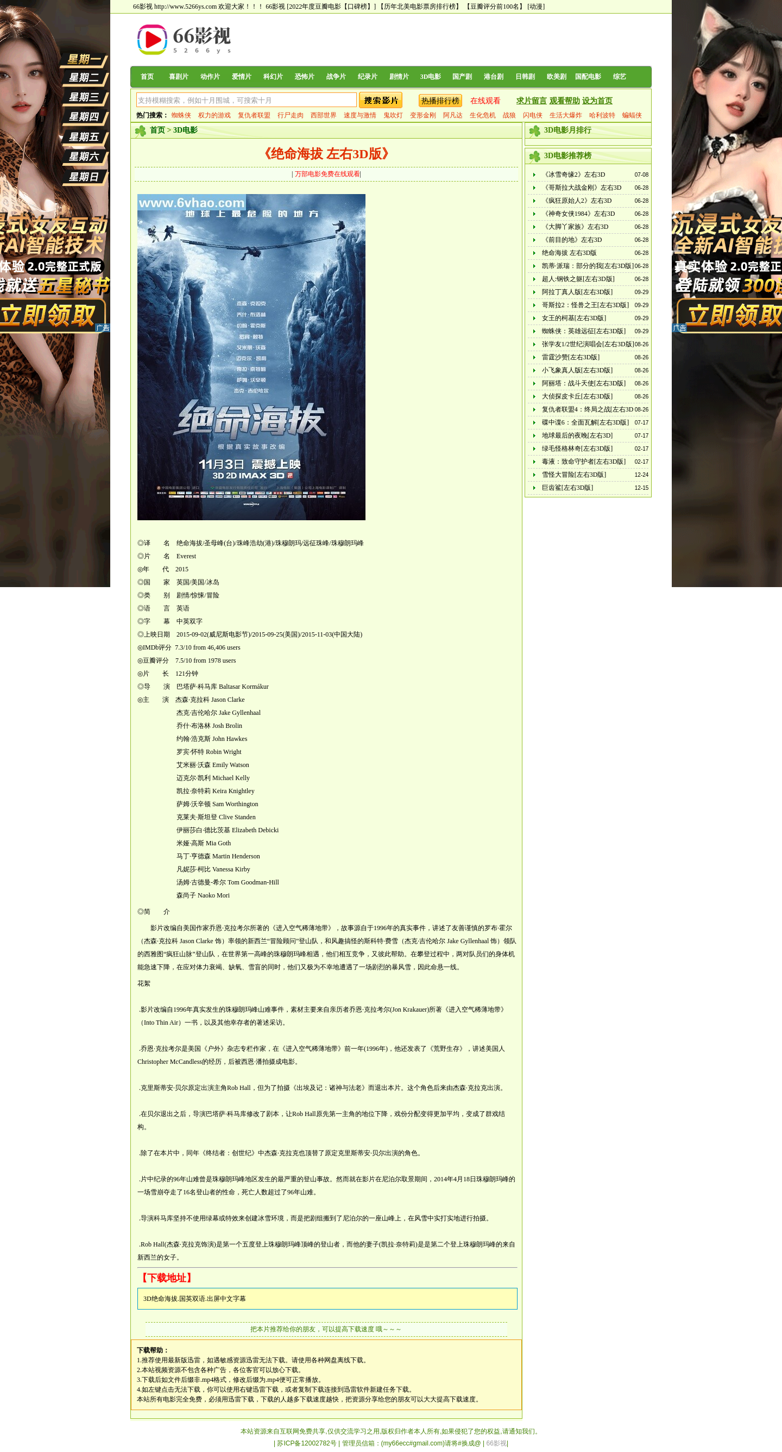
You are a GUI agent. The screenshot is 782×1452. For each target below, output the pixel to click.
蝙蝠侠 (632, 115)
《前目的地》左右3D (572, 240)
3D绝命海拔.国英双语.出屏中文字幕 (194, 1299)
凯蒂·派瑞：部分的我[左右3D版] (588, 266)
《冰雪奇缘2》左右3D (574, 174)
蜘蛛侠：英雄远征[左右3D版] (584, 331)
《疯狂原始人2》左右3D (577, 200)
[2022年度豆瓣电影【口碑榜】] (331, 6)
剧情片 (399, 76)
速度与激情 (360, 115)
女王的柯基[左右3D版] (574, 318)
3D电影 (431, 76)
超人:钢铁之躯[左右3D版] (578, 279)
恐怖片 (304, 76)
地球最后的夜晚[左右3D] (577, 435)
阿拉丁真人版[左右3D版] (577, 292)
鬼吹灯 (393, 115)
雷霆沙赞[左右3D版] (571, 357)
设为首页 (597, 101)
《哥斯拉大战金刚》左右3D (582, 187)
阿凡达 (453, 115)
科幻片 (273, 76)
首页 (147, 76)
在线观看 (485, 101)
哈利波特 (602, 115)
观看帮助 (565, 101)
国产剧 (462, 76)
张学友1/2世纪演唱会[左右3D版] (588, 344)
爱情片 (241, 76)
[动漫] (536, 6)
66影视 (275, 6)
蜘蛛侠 (181, 115)
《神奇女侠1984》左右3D (578, 213)
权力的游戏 (214, 115)
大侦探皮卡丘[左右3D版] (577, 396)
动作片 (210, 76)
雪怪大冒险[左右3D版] (574, 474)
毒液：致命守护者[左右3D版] (584, 461)
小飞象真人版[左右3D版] (577, 370)
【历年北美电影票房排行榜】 (419, 6)
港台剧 (493, 76)
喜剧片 (178, 76)
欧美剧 (556, 76)
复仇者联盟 (254, 115)
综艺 (619, 76)
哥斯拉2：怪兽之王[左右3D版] (585, 305)
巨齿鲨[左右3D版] (568, 487)
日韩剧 (525, 76)
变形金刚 (423, 115)
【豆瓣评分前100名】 (495, 6)
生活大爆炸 (566, 115)
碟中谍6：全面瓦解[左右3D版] (585, 422)
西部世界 (324, 115)
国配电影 (588, 76)
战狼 (509, 115)
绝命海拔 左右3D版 (569, 253)
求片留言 (531, 101)
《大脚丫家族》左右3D (575, 226)
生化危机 (483, 115)
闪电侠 (533, 115)
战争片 (336, 76)
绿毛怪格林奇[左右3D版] (577, 448)
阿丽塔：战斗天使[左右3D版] (584, 383)
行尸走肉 (291, 115)
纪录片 (367, 76)
